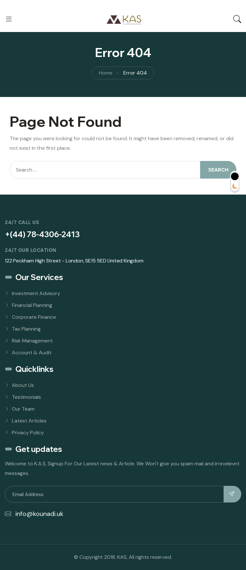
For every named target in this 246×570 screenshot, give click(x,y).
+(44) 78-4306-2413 (42, 234)
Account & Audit (32, 352)
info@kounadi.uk (34, 514)
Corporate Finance (34, 317)
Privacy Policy (28, 432)
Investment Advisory (36, 293)
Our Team (23, 408)
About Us (23, 385)
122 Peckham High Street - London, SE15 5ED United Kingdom (74, 260)
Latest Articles (29, 420)
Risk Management (32, 340)
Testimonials (26, 397)
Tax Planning (26, 328)
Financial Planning (32, 305)
